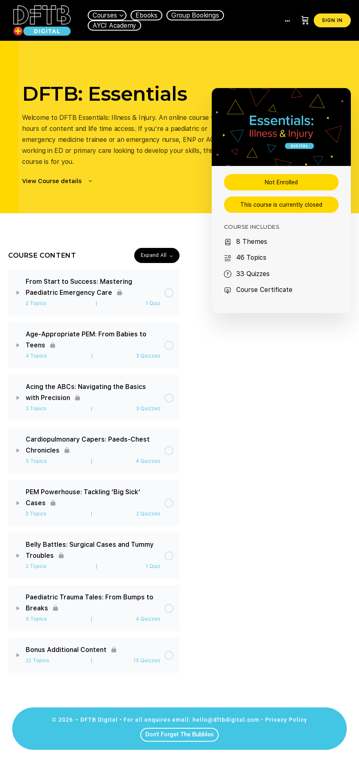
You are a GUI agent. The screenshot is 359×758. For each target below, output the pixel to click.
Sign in (332, 20)
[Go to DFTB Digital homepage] (41, 19)
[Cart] (305, 20)
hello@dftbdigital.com (226, 719)
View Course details (57, 181)
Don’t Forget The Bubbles (179, 734)
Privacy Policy (286, 719)
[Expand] (18, 292)
